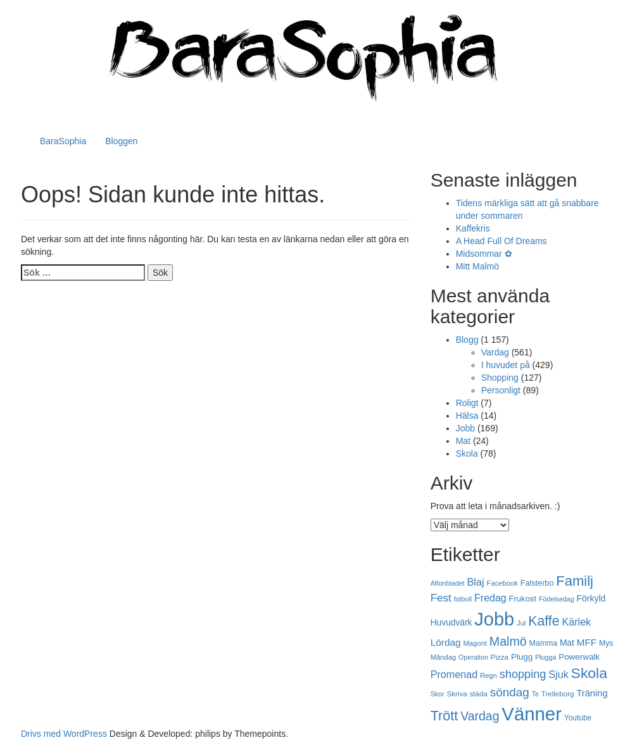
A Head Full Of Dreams (501, 241)
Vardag (495, 352)
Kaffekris (473, 228)
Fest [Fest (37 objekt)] (441, 598)
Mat (463, 441)
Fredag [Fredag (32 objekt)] (490, 598)
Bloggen (121, 141)
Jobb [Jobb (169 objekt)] (494, 619)
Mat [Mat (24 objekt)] (567, 643)
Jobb (465, 428)
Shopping (500, 378)
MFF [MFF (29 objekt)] (586, 642)
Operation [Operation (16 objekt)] (473, 657)
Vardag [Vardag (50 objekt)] (479, 716)
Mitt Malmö (477, 266)
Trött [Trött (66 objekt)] (444, 716)
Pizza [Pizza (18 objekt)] (499, 657)
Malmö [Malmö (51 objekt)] (508, 641)
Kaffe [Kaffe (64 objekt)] (543, 621)
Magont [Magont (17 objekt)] (475, 643)
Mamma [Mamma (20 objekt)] (543, 643)
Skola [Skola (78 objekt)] (589, 673)
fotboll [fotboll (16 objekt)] (463, 599)
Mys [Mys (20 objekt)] (606, 643)
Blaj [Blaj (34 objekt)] (475, 582)
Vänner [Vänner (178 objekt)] (531, 713)
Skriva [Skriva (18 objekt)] (456, 694)
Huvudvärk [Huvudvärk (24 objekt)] (451, 622)
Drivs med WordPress (64, 734)
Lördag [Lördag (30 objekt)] (446, 642)
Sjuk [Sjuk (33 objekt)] (558, 674)
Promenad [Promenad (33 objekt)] (454, 674)
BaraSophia (63, 141)
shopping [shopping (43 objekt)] (523, 674)
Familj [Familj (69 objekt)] (574, 581)
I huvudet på (505, 365)
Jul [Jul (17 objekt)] (521, 623)
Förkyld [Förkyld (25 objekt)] (591, 598)
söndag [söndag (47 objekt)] (509, 692)
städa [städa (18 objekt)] (479, 694)
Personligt (500, 390)
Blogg (467, 340)
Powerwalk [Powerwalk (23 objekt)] (579, 657)
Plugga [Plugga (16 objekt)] (545, 657)
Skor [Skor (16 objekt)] (438, 694)
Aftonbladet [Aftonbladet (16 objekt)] (448, 583)
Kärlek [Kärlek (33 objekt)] (576, 621)
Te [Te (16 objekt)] (535, 694)
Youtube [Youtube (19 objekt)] (577, 717)
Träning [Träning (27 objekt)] (591, 693)
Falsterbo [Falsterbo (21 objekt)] (537, 583)
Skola (467, 453)
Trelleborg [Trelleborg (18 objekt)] (557, 694)
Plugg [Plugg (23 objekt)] (522, 657)
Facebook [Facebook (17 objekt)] (502, 583)
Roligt (467, 403)
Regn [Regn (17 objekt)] (488, 675)
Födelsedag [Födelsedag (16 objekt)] (556, 599)
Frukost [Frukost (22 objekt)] (522, 598)
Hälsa (467, 415)
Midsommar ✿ (484, 254)
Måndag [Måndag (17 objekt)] (444, 657)
